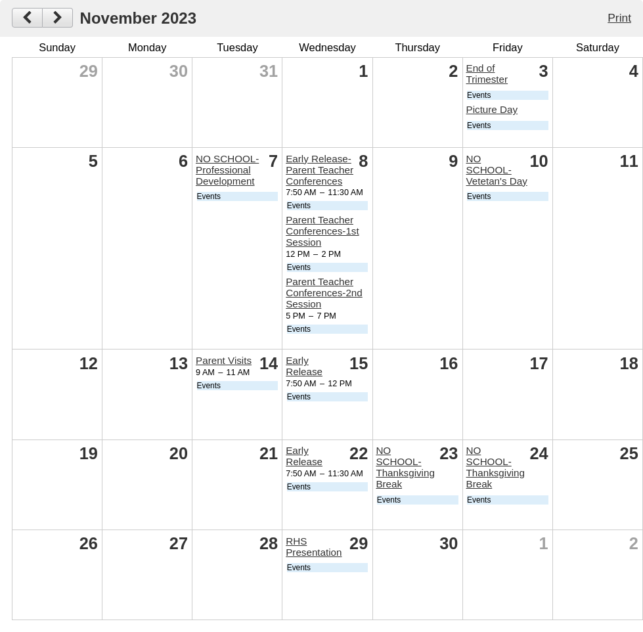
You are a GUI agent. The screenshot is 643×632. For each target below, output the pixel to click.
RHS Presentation (314, 546)
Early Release (304, 366)
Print (619, 17)
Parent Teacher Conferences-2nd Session (324, 292)
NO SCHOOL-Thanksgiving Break (405, 467)
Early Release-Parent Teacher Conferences (319, 170)
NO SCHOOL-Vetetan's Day (496, 170)
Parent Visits (224, 360)
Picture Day (492, 109)
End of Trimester (487, 73)
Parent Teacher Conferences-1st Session (322, 231)
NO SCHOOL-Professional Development (227, 170)
